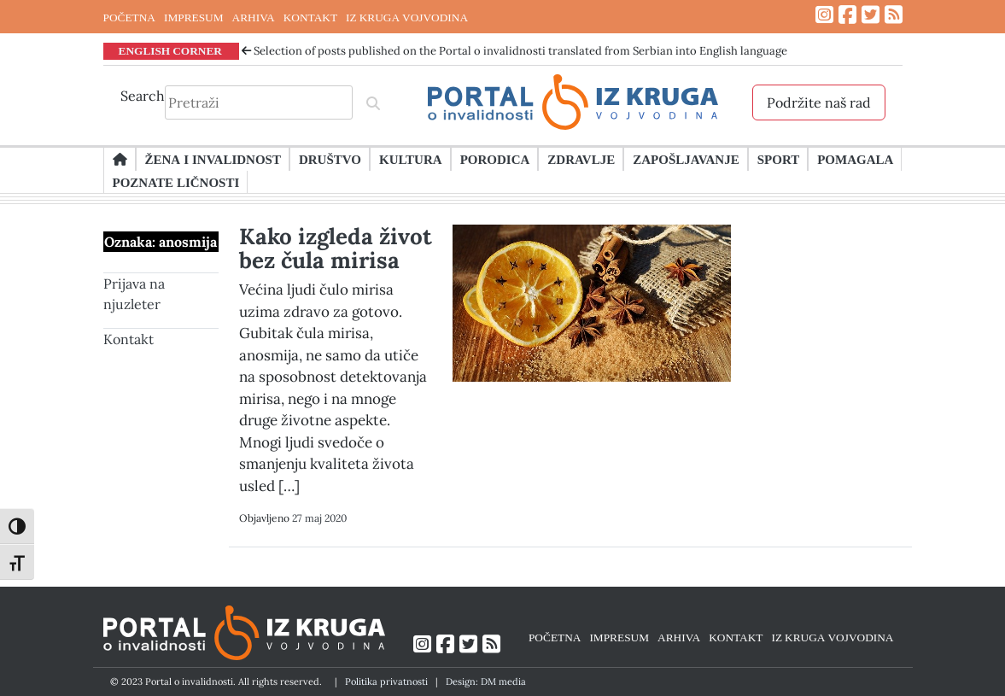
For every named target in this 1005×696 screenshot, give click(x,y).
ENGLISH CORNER (171, 50)
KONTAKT (310, 17)
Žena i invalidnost (213, 158)
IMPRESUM (194, 17)
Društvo (330, 158)
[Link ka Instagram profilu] (824, 15)
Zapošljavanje (686, 158)
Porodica (495, 158)
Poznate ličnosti (176, 181)
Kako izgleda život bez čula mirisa (335, 248)
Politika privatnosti (386, 681)
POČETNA (129, 17)
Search (142, 95)
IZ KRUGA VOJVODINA (407, 17)
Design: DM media (486, 681)
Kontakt (128, 339)
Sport (778, 158)
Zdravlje (581, 158)
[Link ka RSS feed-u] (894, 15)
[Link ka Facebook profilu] (847, 15)
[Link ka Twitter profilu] (870, 15)
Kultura (410, 158)
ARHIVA (253, 17)
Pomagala (855, 158)
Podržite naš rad (819, 102)
